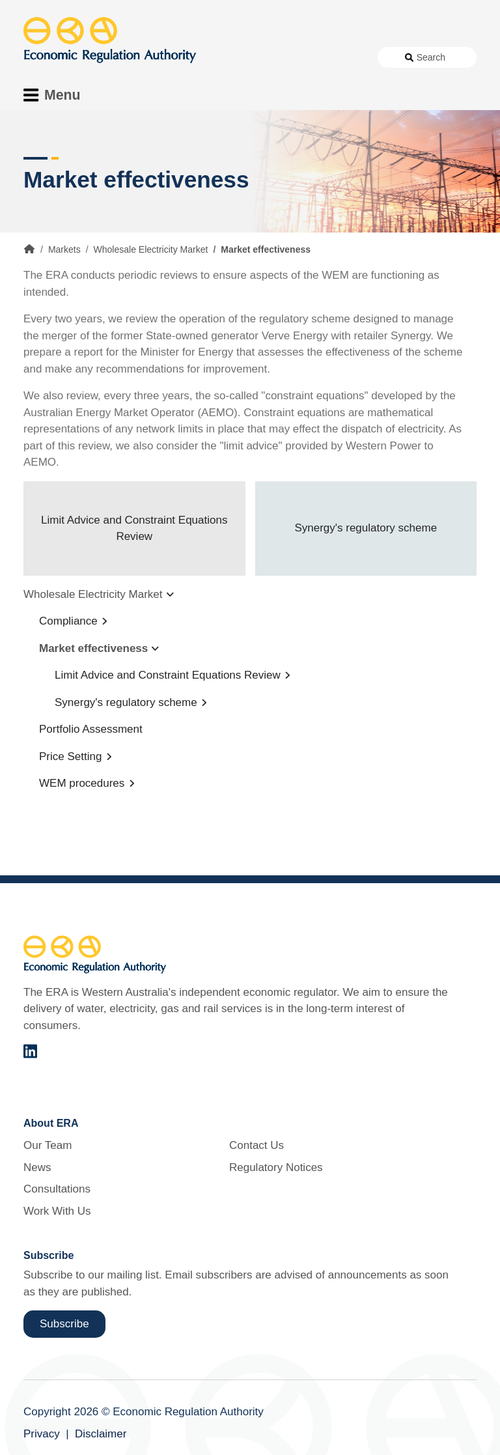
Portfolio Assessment (91, 729)
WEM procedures (81, 783)
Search (431, 57)
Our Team (47, 1145)
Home (29, 249)
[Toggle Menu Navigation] (55, 95)
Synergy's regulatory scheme (365, 528)
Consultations (56, 1189)
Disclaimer (100, 1434)
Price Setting (70, 756)
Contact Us (256, 1145)
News (37, 1167)
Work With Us (57, 1211)
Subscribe (64, 1324)
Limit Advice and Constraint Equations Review (134, 528)
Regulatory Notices (276, 1167)
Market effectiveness (93, 648)
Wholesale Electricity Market (151, 249)
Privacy (41, 1434)
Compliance (68, 621)
